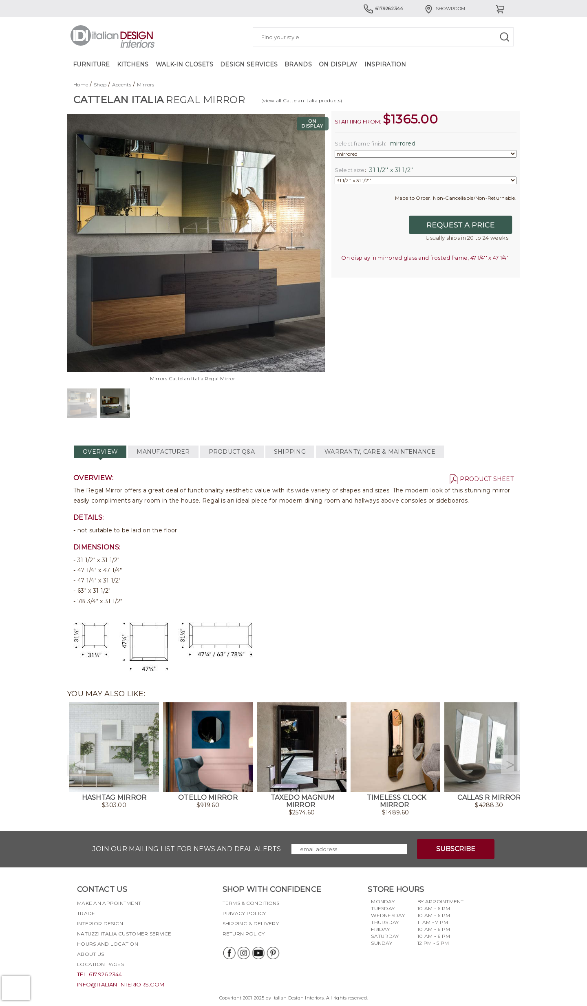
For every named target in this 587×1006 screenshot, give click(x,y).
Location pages (100, 964)
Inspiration (385, 64)
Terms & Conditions (251, 903)
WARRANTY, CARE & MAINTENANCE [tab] (379, 451)
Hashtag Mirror (114, 797)
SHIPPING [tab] (290, 451)
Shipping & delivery (251, 923)
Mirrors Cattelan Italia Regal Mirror (193, 378)
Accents (121, 85)
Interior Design (100, 923)
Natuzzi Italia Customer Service (124, 934)
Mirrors (145, 85)
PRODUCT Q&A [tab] (232, 451)
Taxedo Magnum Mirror (303, 801)
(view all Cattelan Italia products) (301, 100)
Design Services (249, 64)
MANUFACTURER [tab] (163, 451)
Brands (298, 64)
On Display (338, 64)
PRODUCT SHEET (482, 479)
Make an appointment (109, 903)
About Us (90, 954)
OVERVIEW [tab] (100, 451)
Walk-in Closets (184, 64)
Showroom (444, 8)
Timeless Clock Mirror (396, 801)
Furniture (91, 64)
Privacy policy (244, 913)
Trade (86, 913)
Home (80, 85)
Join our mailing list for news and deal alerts (187, 849)
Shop (100, 85)
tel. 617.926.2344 (99, 974)
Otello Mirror (208, 797)
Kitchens (133, 64)
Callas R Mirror (489, 797)
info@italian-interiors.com (120, 984)
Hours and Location (107, 944)
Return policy (244, 934)
